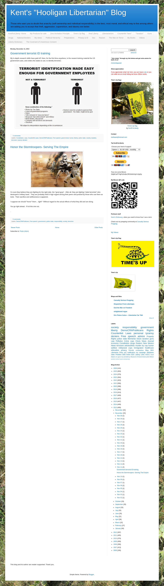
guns (152, 339)
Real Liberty (93, 34)
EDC (132, 354)
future (139, 339)
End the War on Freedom (123, 308)
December (119, 410)
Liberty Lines (140, 354)
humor (71, 138)
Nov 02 (119, 498)
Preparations (69, 38)
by (120, 52)
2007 (115, 547)
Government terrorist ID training (30, 53)
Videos (142, 38)
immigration (138, 348)
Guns (149, 34)
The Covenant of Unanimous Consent (41, 42)
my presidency (125, 357)
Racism (102, 38)
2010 (115, 538)
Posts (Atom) (24, 231)
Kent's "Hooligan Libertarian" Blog (68, 12)
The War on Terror (116, 38)
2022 (115, 380)
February (118, 525)
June (117, 513)
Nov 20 (119, 443)
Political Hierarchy (53, 38)
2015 (115, 401)
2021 (115, 383)
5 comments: (17, 219)
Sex (93, 38)
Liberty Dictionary (15, 42)
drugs (132, 343)
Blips (147, 350)
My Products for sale (38, 34)
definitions (150, 352)
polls (147, 357)
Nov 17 (119, 452)
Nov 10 (119, 476)
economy (115, 343)
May (117, 516)
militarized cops (125, 348)
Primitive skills (121, 354)
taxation (93, 138)
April (117, 519)
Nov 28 (119, 419)
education (115, 350)
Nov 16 (119, 455)
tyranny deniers (22, 140)
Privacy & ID (83, 38)
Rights (150, 330)
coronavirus (140, 350)
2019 (115, 389)
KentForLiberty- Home (17, 34)
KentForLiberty (133, 128)
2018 (115, 392)
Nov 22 (119, 437)
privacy (124, 350)
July (117, 510)
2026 (115, 368)
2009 (115, 541)
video (113, 354)
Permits (131, 350)
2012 (115, 532)
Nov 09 (119, 479)
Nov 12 (119, 464)
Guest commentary (124, 359)
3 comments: (17, 135)
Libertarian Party (117, 352)
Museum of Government (138, 357)
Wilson (152, 357)
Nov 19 (119, 446)
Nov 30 (119, 416)
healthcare (149, 348)
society (88, 138)
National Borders (23, 38)
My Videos (114, 232)
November (119, 413)
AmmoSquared (116, 63)
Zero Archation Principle (59, 34)
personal (138, 333)
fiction (128, 354)
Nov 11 (119, 467)
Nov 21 (119, 440)
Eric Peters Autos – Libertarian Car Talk (128, 315)
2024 (115, 374)
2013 (115, 407)
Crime (126, 341)
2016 (115, 398)
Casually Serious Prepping (123, 300)
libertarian (132, 339)
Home (57, 227)
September (119, 504)
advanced (133, 52)
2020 (115, 386)
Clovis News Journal (144, 341)
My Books (131, 38)
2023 (115, 377)
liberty (76, 138)
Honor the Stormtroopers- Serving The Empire (39, 147)
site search (114, 52)
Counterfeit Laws (33, 138)
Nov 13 (119, 461)
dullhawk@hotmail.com (119, 137)
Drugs (10, 38)
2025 (115, 371)
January (118, 528)
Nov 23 (119, 434)
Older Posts (99, 227)
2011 (115, 535)
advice (141, 336)
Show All (151, 318)
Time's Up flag (79, 34)
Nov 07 (119, 482)
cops (25, 138)
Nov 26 (119, 425)
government (65, 138)
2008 (115, 544)
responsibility (58, 221)
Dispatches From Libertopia (124, 304)
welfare (114, 348)
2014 (115, 404)
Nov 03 (119, 494)
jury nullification (129, 352)
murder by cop (141, 346)
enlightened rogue (120, 311)
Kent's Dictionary (117, 217)
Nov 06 (119, 485)
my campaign (141, 352)
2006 (115, 550)
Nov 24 (119, 431)
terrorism (14, 140)
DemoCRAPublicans (45, 138)
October (118, 501)
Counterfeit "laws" (124, 34)
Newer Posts (15, 227)
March (117, 522)
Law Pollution (117, 341)
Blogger (91, 574)
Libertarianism (108, 34)
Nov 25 (119, 428)
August (118, 507)
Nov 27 (119, 422)
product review (115, 359)
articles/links (129, 346)
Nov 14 (119, 458)
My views (38, 38)
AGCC (147, 354)
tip (146, 72)
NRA (152, 350)
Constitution (20, 138)
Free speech (57, 138)
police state (82, 138)
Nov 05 (119, 488)
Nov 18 (119, 449)
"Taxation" (139, 34)
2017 (115, 395)
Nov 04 (119, 491)
